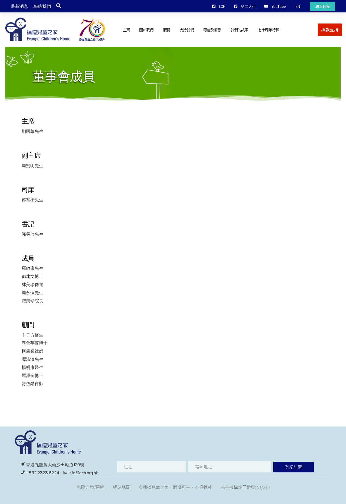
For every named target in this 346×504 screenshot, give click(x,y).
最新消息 (19, 6)
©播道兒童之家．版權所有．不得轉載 (175, 487)
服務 (166, 29)
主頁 (126, 29)
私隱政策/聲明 (90, 487)
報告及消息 (212, 29)
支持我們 (186, 29)
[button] (298, 6)
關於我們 (146, 29)
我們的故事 (239, 29)
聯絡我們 (42, 6)
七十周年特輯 (268, 29)
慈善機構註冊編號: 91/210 (245, 487)
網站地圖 (121, 487)
